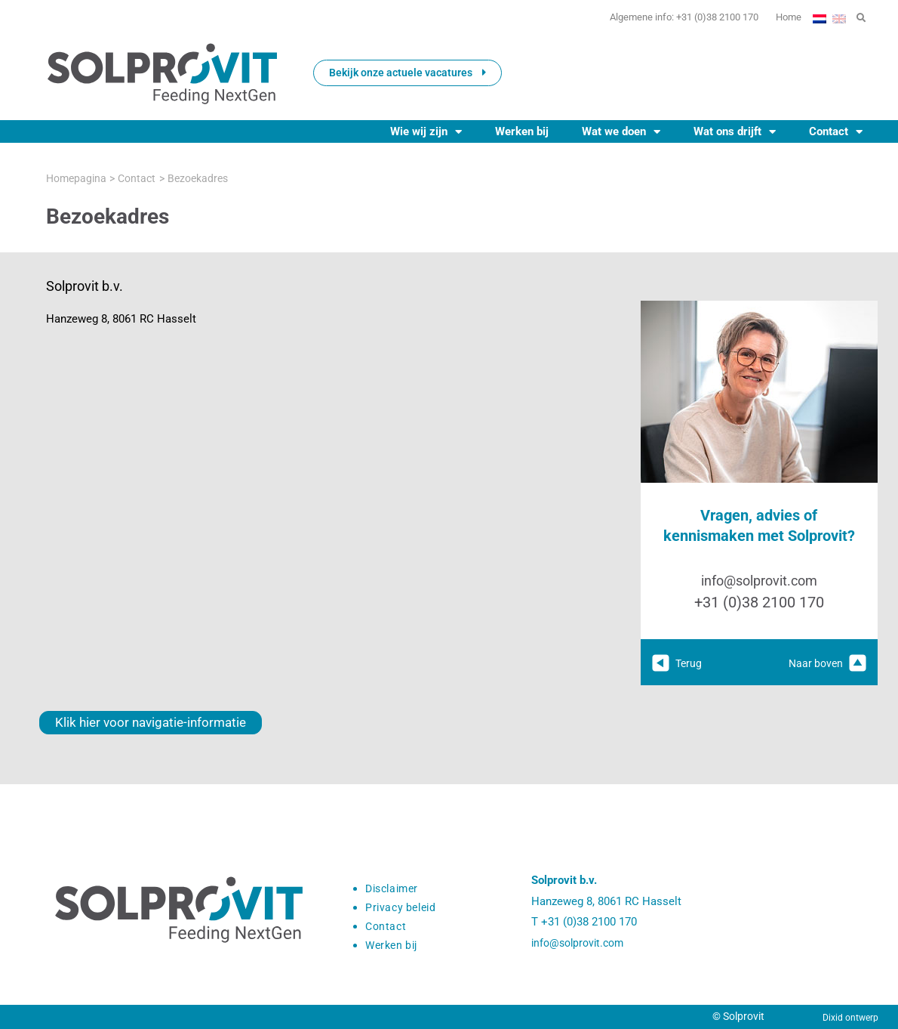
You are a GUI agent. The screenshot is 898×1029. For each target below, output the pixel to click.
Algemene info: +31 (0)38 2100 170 (659, 17)
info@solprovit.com (758, 580)
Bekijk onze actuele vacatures (407, 72)
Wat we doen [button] (621, 131)
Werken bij (522, 131)
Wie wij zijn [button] (426, 131)
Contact (386, 926)
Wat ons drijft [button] (734, 131)
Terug (678, 663)
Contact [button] (836, 131)
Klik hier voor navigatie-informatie (135, 723)
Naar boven (825, 663)
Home (782, 17)
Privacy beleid (403, 907)
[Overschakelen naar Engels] (839, 17)
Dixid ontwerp (850, 1017)
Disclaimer (394, 888)
